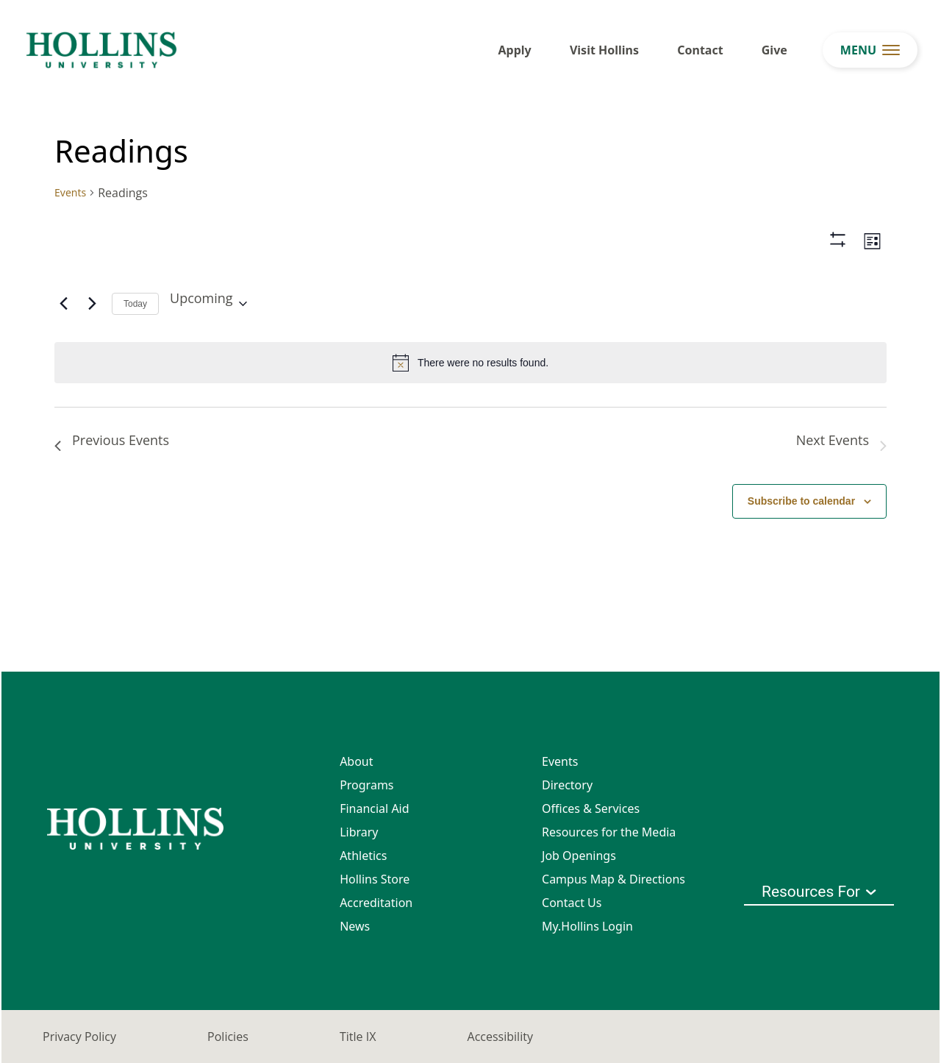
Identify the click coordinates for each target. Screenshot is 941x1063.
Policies (227, 1036)
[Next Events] (92, 304)
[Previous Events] (63, 304)
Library (359, 832)
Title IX (358, 1036)
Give (774, 50)
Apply (515, 50)
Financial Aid (374, 808)
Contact (700, 50)
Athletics (363, 855)
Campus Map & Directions (613, 879)
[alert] (470, 362)
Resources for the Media (609, 832)
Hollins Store (374, 879)
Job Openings (579, 855)
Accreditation (376, 903)
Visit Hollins (604, 50)
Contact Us (571, 903)
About (356, 761)
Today (135, 304)
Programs (366, 785)
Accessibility (500, 1036)
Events (70, 192)
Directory (567, 785)
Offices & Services (591, 808)
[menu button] (870, 50)
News (355, 926)
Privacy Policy (79, 1036)
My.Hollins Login (587, 926)
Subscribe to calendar (801, 501)
